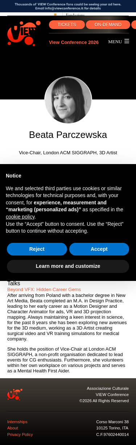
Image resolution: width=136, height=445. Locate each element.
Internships (17, 422)
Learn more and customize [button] (68, 266)
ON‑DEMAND (108, 24)
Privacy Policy (20, 434)
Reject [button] (37, 249)
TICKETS (67, 24)
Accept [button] (99, 249)
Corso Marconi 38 (112, 422)
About (12, 428)
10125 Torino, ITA (112, 428)
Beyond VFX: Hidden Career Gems (44, 289)
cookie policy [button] (20, 217)
